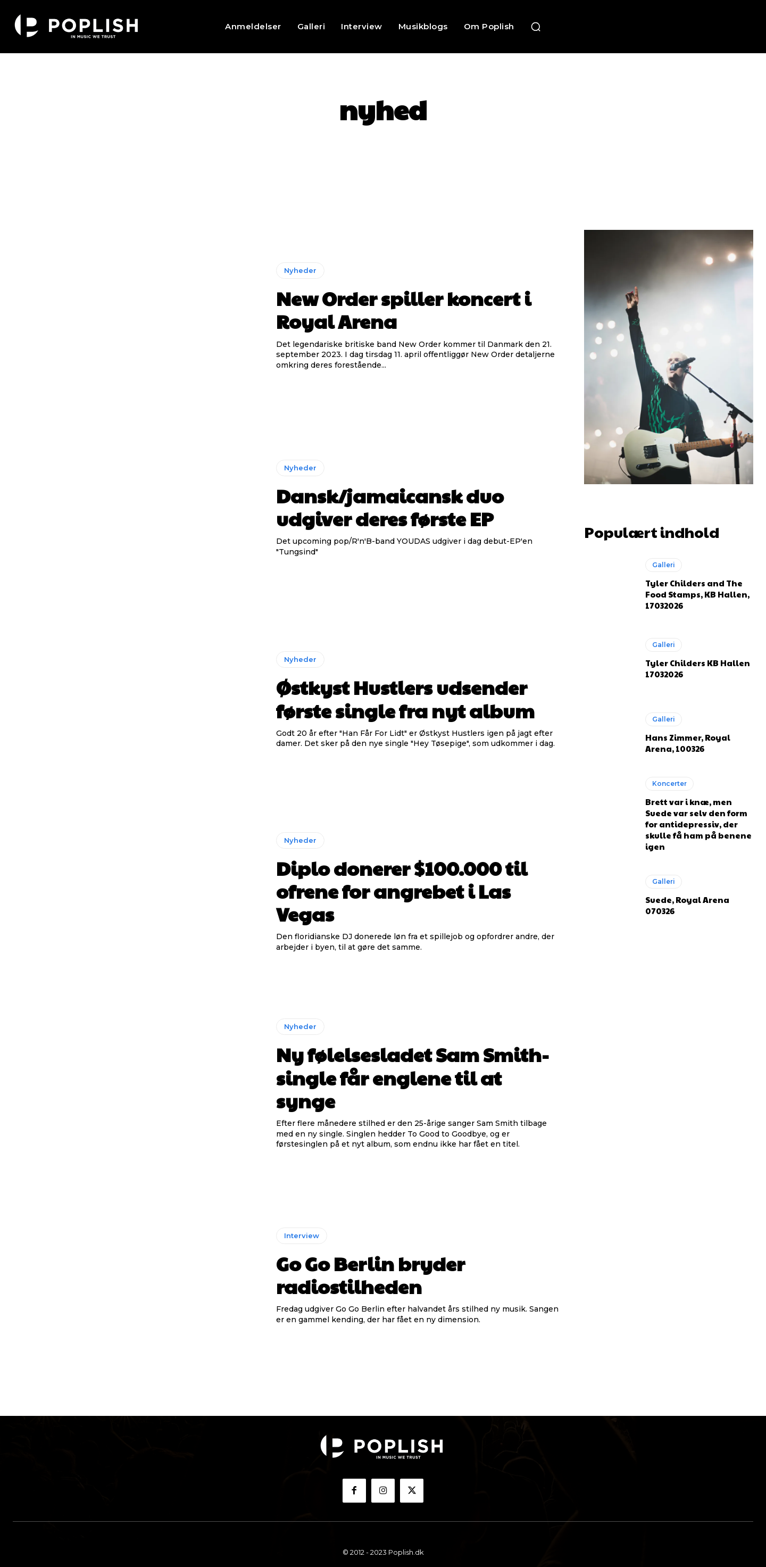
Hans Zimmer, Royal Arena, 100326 (687, 740)
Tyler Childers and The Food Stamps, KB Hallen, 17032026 (697, 592)
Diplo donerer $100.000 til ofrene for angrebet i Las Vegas (401, 891)
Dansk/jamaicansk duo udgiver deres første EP (390, 507)
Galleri (663, 563)
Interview (301, 1235)
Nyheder (300, 270)
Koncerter (669, 781)
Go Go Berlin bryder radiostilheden (370, 1274)
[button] (535, 26)
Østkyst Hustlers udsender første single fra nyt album (405, 698)
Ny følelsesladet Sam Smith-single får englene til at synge (412, 1077)
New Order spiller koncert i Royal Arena (403, 309)
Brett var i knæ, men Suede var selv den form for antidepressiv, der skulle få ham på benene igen (698, 822)
